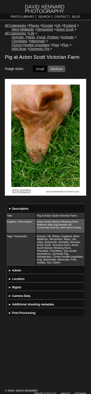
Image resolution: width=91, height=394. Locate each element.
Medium (56, 69)
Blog (76, 16)
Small (40, 69)
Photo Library (22, 16)
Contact (61, 16)
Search (44, 16)
